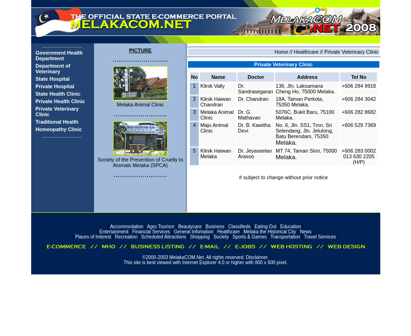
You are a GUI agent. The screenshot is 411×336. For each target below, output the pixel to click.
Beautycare (190, 226)
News (305, 231)
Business (214, 226)
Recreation (126, 236)
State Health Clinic (58, 94)
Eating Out (265, 226)
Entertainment (114, 231)
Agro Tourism (161, 226)
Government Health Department (58, 55)
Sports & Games (250, 236)
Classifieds (239, 226)
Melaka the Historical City (269, 231)
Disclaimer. (257, 257)
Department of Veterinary (52, 68)
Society (221, 236)
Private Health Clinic (60, 101)
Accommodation (126, 226)
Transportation (285, 236)
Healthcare (228, 231)
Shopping (199, 236)
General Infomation (194, 231)
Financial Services (151, 231)
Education (290, 226)
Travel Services (320, 236)
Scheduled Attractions (163, 236)
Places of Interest (93, 236)
